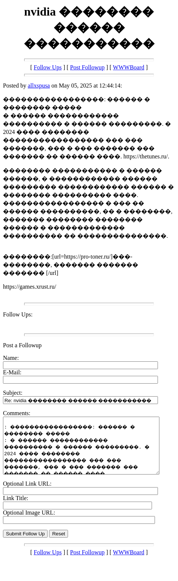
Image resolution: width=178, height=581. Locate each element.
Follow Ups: (18, 314)
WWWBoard (128, 67)
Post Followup (87, 67)
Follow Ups (48, 67)
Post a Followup (22, 345)
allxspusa (39, 85)
